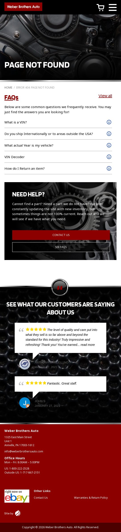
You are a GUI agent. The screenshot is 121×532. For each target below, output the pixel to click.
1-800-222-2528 (19, 468)
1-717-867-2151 (30, 472)
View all (105, 95)
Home (8, 87)
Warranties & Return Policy (91, 498)
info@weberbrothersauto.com (23, 451)
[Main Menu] (113, 8)
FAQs (11, 97)
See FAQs (61, 247)
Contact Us (61, 235)
